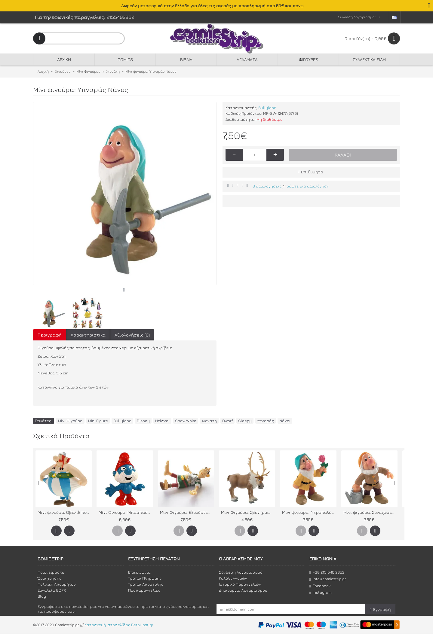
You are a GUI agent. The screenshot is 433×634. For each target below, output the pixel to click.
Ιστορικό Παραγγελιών (240, 584)
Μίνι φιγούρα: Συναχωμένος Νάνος (370, 512)
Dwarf (227, 420)
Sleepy (245, 420)
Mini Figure (98, 420)
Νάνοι (284, 420)
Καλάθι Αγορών (233, 578)
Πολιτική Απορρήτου (57, 584)
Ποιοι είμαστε (51, 572)
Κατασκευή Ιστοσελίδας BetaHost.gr (118, 625)
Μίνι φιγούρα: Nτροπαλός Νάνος (309, 512)
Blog (42, 596)
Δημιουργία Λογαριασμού (243, 590)
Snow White (185, 420)
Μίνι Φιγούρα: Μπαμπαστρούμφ (126, 512)
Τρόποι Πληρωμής (144, 578)
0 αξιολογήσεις (267, 186)
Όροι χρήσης (49, 578)
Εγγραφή (380, 609)
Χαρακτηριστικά (88, 334)
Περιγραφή (50, 334)
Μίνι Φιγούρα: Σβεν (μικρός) (248, 512)
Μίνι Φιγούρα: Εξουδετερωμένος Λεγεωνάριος (187, 512)
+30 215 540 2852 (326, 572)
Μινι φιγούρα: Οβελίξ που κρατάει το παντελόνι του (65, 512)
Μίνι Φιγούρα (70, 420)
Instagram (320, 592)
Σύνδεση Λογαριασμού (241, 572)
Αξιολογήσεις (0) (132, 334)
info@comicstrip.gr (327, 578)
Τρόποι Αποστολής (145, 584)
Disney (143, 420)
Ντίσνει (162, 420)
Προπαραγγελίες (144, 590)
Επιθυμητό (312, 171)
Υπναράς (265, 420)
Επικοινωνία (139, 572)
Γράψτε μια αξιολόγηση (306, 186)
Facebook (319, 585)
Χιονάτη (209, 420)
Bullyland (267, 107)
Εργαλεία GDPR (52, 590)
